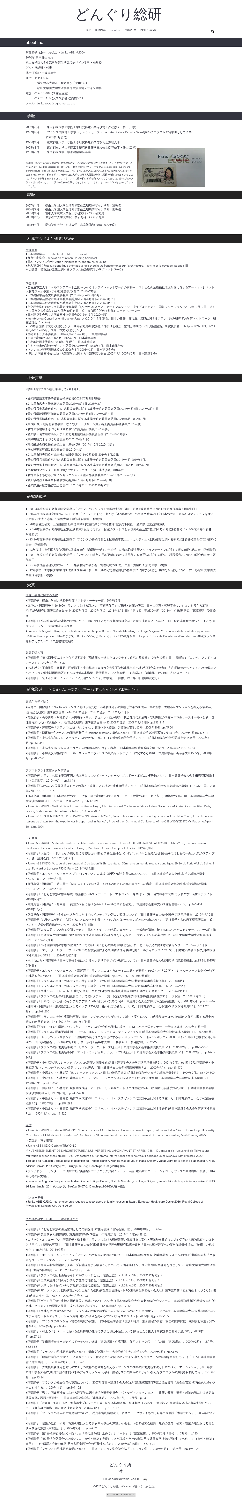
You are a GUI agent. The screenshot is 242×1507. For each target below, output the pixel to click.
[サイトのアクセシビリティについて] (121, 1495)
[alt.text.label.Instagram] (212, 32)
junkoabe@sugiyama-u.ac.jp (121, 1479)
